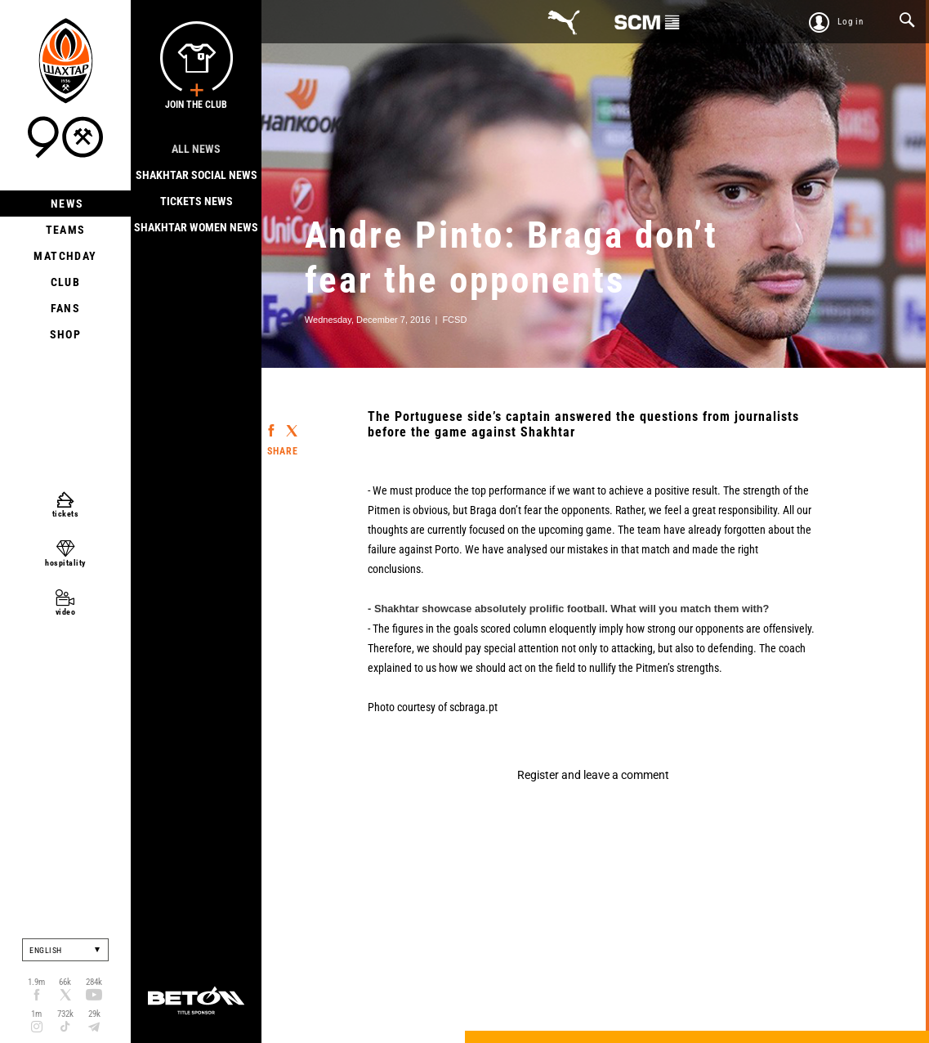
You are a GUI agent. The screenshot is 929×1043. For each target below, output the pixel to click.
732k (65, 1014)
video (66, 611)
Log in (850, 21)
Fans (66, 308)
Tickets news (196, 201)
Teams (66, 229)
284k (94, 982)
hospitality (65, 562)
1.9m (36, 982)
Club (66, 282)
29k (94, 1014)
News (65, 203)
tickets (65, 513)
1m (36, 1014)
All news (196, 148)
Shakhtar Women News (196, 227)
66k (65, 982)
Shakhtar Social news (196, 174)
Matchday (64, 255)
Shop (66, 334)
